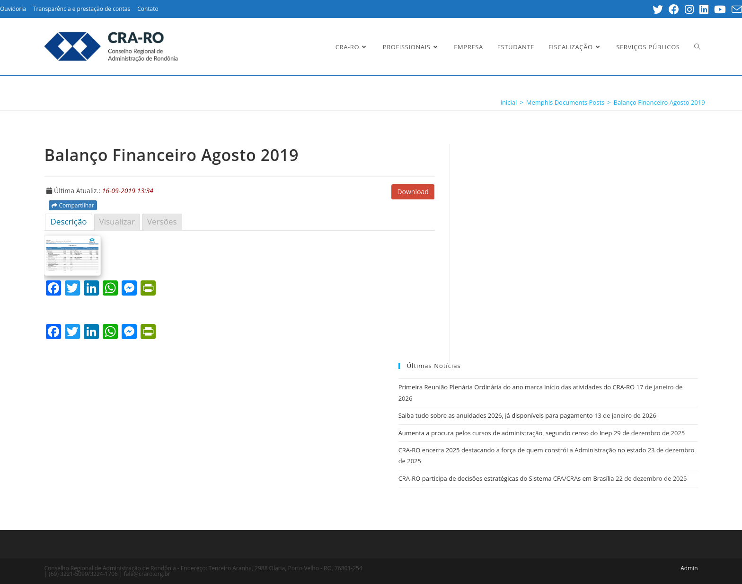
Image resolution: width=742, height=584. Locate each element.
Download (412, 191)
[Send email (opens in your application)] (735, 9)
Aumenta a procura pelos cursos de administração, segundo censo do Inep (505, 433)
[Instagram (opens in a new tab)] (689, 9)
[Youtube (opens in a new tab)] (720, 9)
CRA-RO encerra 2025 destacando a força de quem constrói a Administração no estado (522, 450)
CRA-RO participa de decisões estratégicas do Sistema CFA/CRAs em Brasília (506, 478)
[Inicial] (508, 102)
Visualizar (117, 221)
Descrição (68, 221)
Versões (162, 221)
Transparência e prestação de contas (81, 9)
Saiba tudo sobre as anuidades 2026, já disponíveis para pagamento (495, 415)
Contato (148, 9)
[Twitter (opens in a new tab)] (658, 9)
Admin (689, 568)
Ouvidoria (13, 9)
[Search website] (697, 47)
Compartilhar (73, 205)
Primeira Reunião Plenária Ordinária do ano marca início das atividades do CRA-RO (516, 387)
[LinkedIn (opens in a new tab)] (704, 9)
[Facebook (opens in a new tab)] (674, 9)
